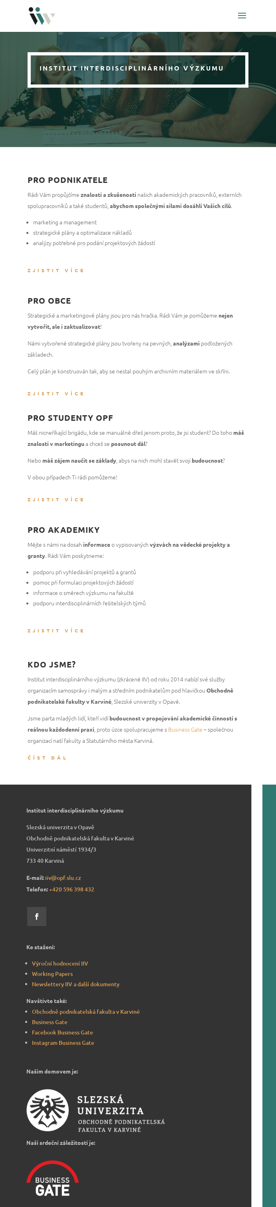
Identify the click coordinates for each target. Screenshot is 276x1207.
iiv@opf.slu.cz (63, 877)
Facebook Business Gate (62, 1032)
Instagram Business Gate (63, 1042)
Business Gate (185, 729)
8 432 (71, 889)
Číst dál (48, 757)
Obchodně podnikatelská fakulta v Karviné (86, 1011)
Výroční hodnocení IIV (60, 963)
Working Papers (52, 973)
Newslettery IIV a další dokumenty (75, 984)
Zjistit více (56, 270)
